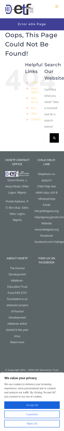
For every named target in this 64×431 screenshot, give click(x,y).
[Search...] (47, 138)
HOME (34, 82)
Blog (33, 108)
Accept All (32, 405)
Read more (17, 342)
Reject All (32, 423)
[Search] (54, 138)
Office (34, 113)
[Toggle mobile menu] (57, 6)
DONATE (36, 119)
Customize (32, 414)
